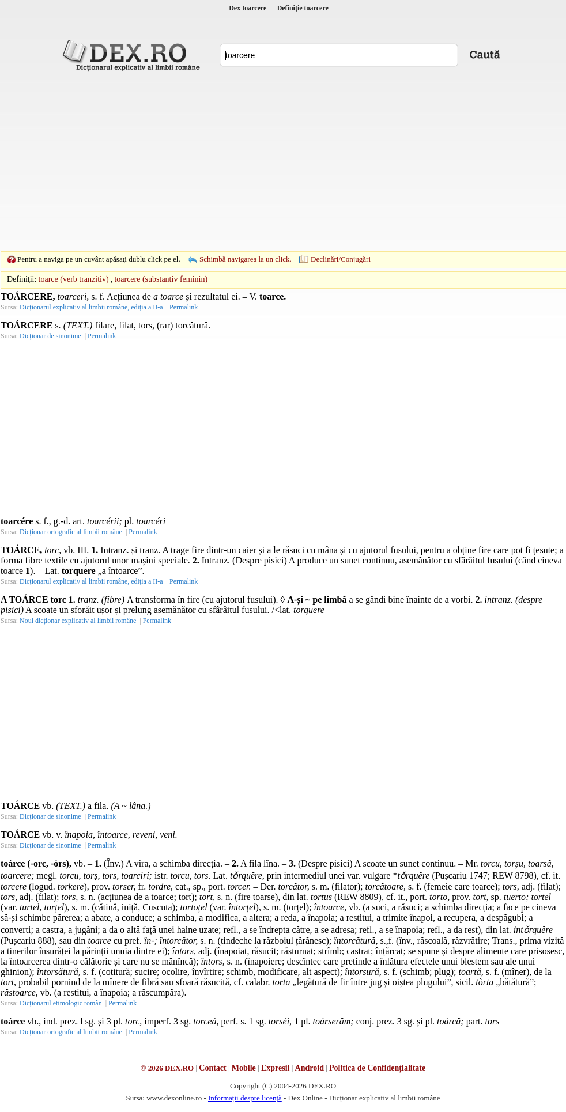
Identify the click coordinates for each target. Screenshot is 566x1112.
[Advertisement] (265, 161)
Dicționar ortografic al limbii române (71, 532)
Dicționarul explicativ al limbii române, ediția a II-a (91, 307)
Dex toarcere (247, 8)
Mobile (244, 1068)
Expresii (275, 1068)
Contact (212, 1068)
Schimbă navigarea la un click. (245, 259)
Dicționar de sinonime (50, 336)
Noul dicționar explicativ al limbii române (78, 620)
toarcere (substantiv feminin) (160, 279)
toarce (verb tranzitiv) (74, 279)
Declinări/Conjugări (341, 259)
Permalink (183, 307)
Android (309, 1068)
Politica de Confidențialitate (377, 1068)
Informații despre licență (245, 1098)
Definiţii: (21, 279)
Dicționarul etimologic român (61, 1003)
